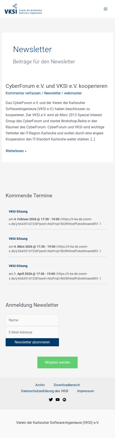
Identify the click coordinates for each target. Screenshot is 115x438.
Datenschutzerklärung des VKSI (44, 391)
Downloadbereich (67, 385)
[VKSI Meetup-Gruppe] (64, 400)
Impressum (85, 391)
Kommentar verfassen (23, 93)
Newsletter (52, 93)
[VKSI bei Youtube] (58, 400)
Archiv (40, 385)
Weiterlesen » (16, 150)
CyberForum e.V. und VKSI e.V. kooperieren (56, 86)
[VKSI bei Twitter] (51, 400)
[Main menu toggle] (105, 9)
